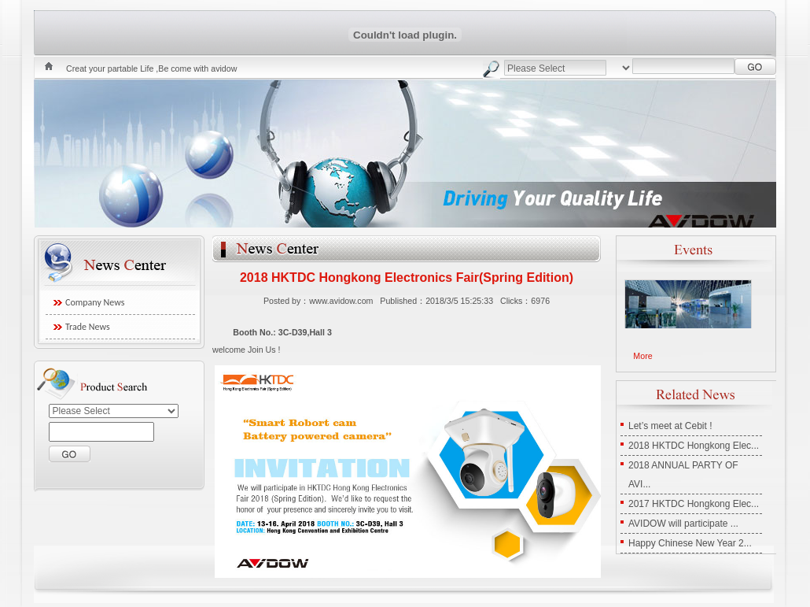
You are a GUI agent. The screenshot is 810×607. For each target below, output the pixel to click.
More (642, 356)
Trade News (87, 326)
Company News (94, 302)
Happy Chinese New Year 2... (690, 543)
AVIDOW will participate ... (683, 523)
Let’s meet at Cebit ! (670, 425)
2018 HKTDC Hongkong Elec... (693, 445)
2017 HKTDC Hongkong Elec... (693, 503)
